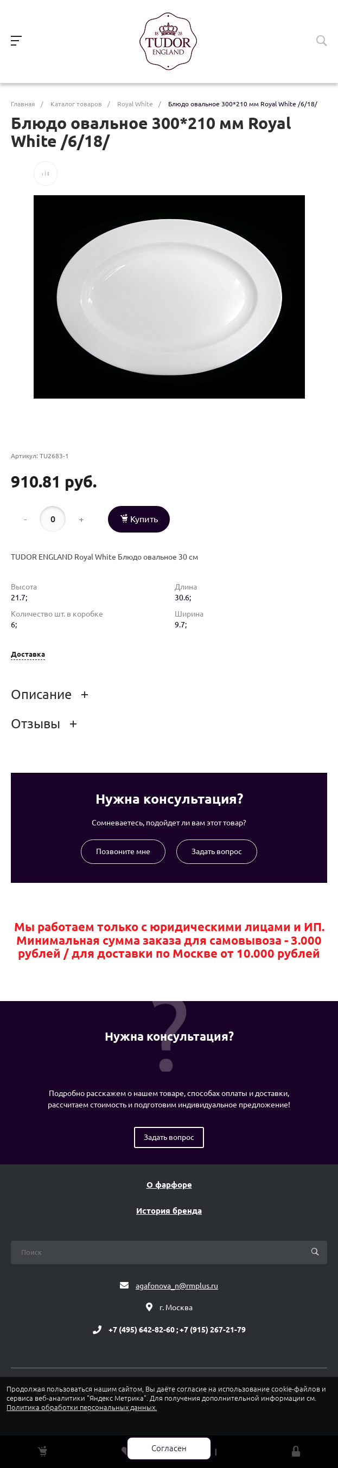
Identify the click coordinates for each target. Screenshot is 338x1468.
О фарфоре (169, 1185)
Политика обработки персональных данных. (82, 1407)
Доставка (28, 654)
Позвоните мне (123, 851)
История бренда (169, 1211)
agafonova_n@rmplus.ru (177, 1285)
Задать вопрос (217, 851)
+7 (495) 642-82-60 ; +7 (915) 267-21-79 (177, 1329)
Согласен (169, 1448)
